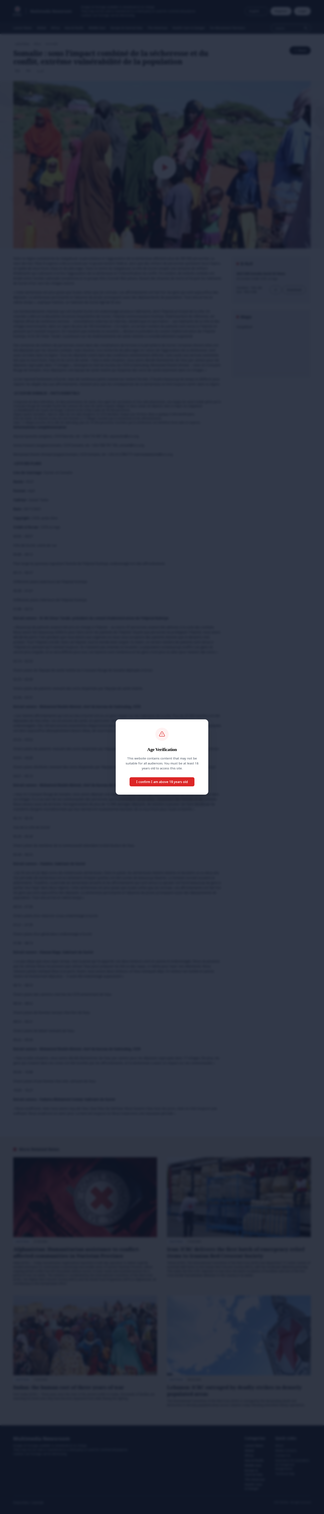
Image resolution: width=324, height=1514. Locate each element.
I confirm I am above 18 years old (162, 782)
